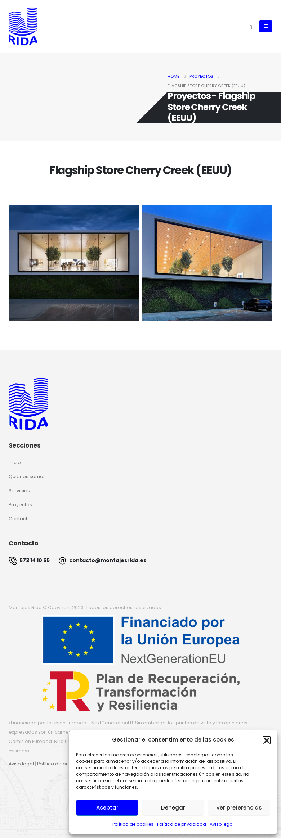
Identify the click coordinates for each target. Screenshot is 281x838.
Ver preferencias (239, 807)
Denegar (173, 807)
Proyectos (20, 505)
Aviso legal (222, 824)
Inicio (15, 462)
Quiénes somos (27, 477)
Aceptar (107, 807)
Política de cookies (132, 824)
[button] (266, 739)
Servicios (19, 491)
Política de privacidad (181, 824)
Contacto (20, 519)
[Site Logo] (23, 26)
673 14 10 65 (29, 561)
